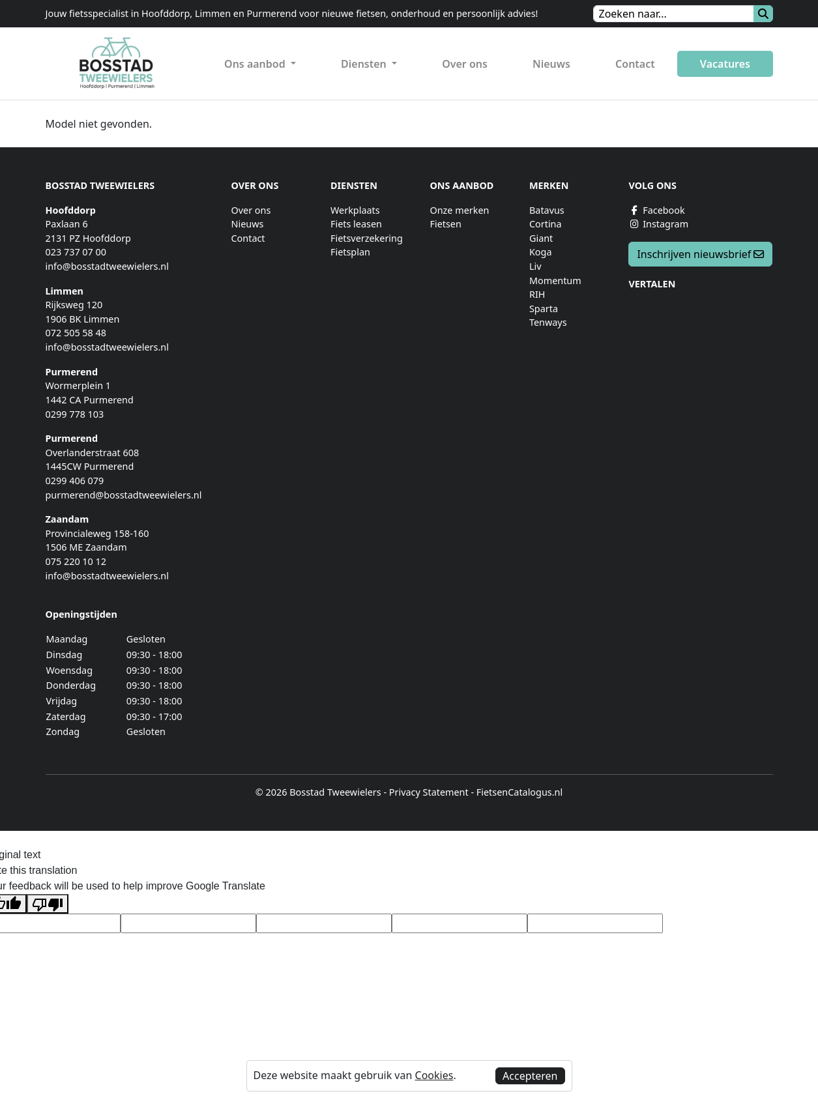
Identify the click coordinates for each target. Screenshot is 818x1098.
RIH (537, 294)
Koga (540, 252)
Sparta (543, 308)
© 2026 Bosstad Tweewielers (318, 792)
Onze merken (459, 210)
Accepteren (530, 1076)
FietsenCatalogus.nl (519, 792)
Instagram (658, 224)
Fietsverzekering (366, 238)
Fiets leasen (356, 224)
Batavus (546, 210)
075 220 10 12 (76, 561)
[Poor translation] (47, 904)
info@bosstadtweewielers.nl (107, 266)
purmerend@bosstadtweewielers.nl (124, 495)
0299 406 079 (75, 480)
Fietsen (445, 224)
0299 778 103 (75, 414)
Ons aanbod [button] (256, 64)
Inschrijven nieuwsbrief (700, 254)
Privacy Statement (429, 792)
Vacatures (725, 64)
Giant (541, 238)
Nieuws (551, 64)
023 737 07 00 (76, 252)
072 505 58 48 (76, 332)
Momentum (555, 280)
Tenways (548, 322)
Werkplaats (355, 210)
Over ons (465, 64)
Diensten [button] (365, 64)
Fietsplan (350, 252)
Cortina (545, 224)
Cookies (434, 1075)
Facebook (656, 210)
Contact (635, 64)
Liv (535, 266)
